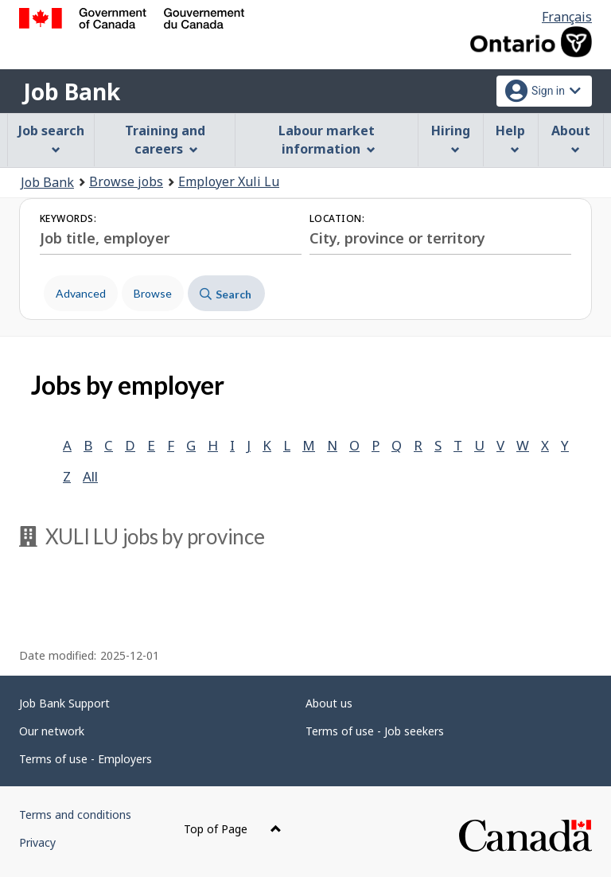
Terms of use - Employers (85, 758)
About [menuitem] (570, 138)
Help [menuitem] (510, 138)
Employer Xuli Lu (228, 181)
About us (329, 703)
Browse (153, 293)
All (90, 476)
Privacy (37, 842)
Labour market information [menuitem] (326, 140)
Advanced (81, 293)
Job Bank (71, 91)
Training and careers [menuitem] (165, 140)
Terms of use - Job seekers (375, 731)
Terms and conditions (75, 814)
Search (225, 294)
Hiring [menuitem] (450, 138)
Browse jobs (126, 181)
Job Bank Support (64, 703)
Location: (336, 218)
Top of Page (233, 828)
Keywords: (68, 218)
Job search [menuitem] (51, 138)
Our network (51, 731)
